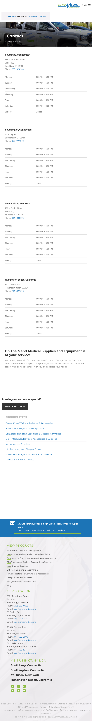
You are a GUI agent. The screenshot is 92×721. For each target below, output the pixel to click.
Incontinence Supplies (18, 444)
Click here (11, 16)
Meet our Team (15, 406)
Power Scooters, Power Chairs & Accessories (29, 454)
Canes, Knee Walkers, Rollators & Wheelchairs (28, 554)
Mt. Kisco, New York (25, 675)
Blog (9, 585)
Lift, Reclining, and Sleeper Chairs (23, 449)
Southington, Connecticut (29, 670)
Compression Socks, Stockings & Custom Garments (33, 433)
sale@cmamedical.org (25, 609)
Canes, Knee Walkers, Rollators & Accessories (29, 423)
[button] (83, 5)
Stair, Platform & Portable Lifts (21, 582)
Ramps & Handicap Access (20, 459)
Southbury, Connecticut (28, 665)
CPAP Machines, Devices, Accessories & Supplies (31, 439)
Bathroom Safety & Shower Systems (25, 428)
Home (10, 41)
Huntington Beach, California (31, 679)
